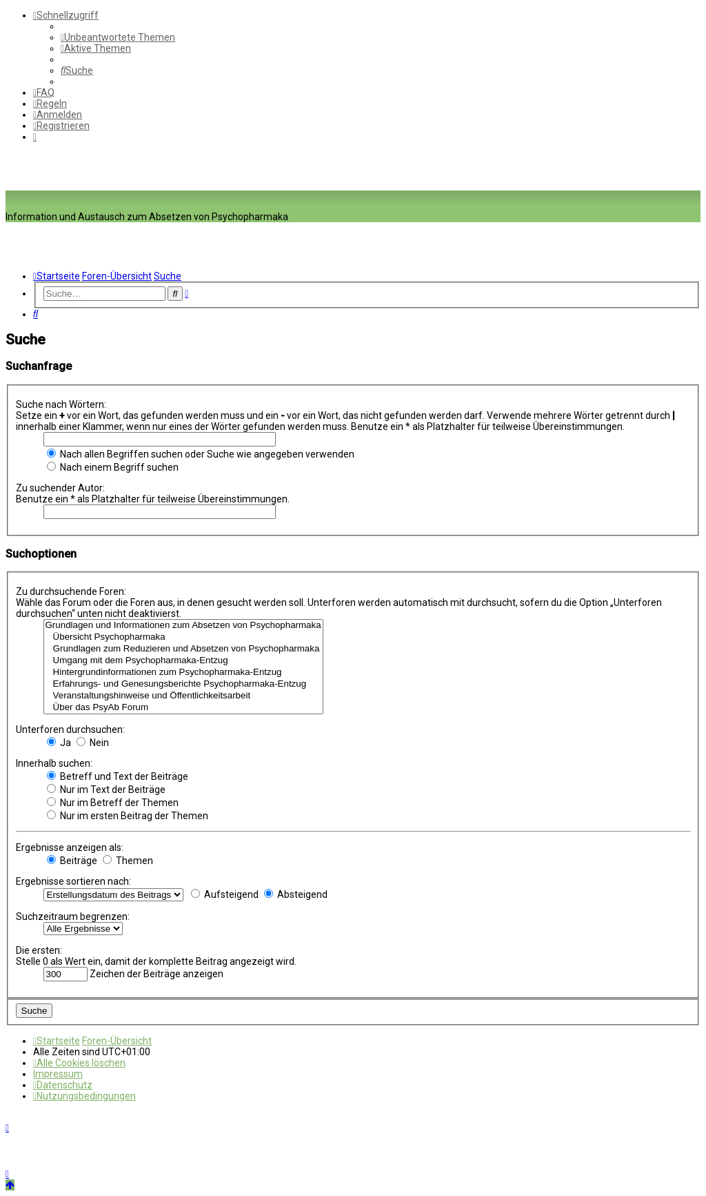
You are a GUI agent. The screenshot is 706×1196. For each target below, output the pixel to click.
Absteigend (295, 894)
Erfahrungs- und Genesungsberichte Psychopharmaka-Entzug (183, 684)
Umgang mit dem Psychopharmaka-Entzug (183, 661)
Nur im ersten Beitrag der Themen (127, 815)
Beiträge (72, 860)
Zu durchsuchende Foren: (71, 591)
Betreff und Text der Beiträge (117, 776)
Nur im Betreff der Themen (113, 802)
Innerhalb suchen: (54, 763)
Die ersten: (39, 950)
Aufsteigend (225, 894)
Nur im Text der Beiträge (106, 789)
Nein (93, 742)
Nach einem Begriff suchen (113, 467)
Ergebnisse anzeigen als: (69, 847)
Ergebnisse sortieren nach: (73, 881)
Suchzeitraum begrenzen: (73, 916)
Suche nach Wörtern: (61, 404)
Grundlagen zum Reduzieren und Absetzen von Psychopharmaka (183, 649)
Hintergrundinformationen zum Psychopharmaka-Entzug (183, 672)
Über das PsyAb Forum (183, 708)
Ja (59, 742)
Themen (128, 860)
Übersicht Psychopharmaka (183, 637)
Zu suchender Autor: (60, 487)
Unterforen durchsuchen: (70, 729)
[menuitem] (118, 37)
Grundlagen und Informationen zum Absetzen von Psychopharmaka (183, 625)
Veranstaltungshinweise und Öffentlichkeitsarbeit (183, 696)
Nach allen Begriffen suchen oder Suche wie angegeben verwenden (200, 454)
